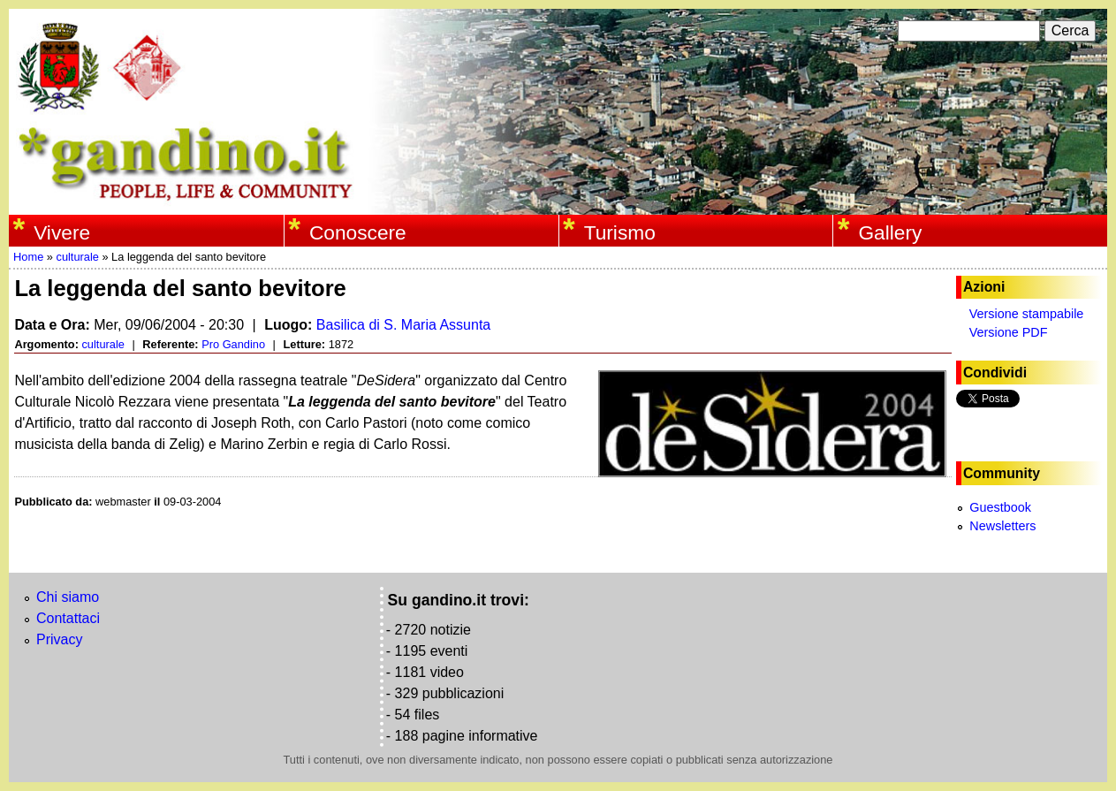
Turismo (620, 232)
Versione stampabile (1026, 314)
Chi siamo (67, 597)
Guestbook (1000, 507)
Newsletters (1002, 526)
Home (28, 256)
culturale (77, 256)
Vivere (62, 232)
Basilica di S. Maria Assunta (403, 324)
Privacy (59, 639)
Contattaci (68, 618)
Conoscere (357, 232)
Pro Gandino (233, 344)
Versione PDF (1008, 332)
